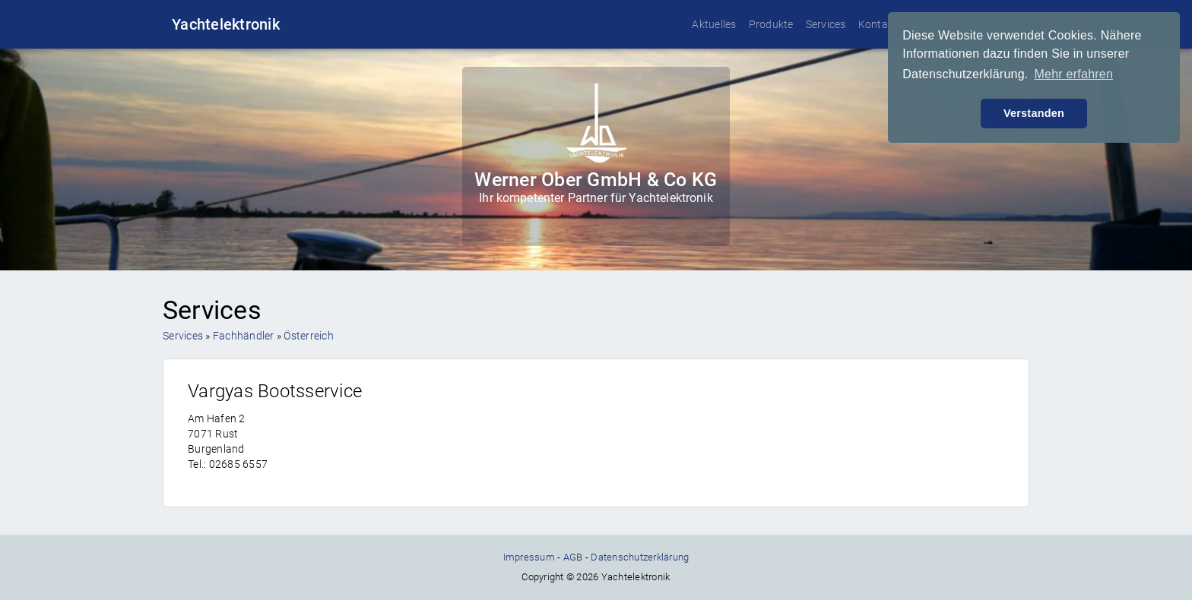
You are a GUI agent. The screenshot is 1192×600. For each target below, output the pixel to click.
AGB (573, 557)
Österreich (309, 336)
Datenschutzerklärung (640, 557)
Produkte (771, 24)
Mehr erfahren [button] (1073, 74)
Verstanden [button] (1033, 113)
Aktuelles (714, 24)
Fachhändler (243, 336)
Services (826, 24)
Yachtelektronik (226, 24)
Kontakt (878, 24)
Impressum (529, 557)
